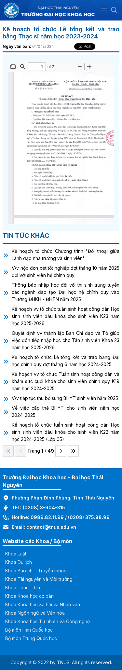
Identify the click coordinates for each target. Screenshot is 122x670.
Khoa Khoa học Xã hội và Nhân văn (42, 604)
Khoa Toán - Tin (22, 587)
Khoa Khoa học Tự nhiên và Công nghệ (47, 621)
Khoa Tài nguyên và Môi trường (39, 579)
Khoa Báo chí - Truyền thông (36, 570)
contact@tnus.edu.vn (51, 527)
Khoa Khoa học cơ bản (29, 596)
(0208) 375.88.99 (89, 517)
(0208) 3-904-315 (44, 507)
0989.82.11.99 (47, 517)
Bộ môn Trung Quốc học (31, 638)
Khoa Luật (15, 553)
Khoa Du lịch (18, 562)
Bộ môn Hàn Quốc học (29, 630)
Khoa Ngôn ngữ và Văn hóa (35, 613)
